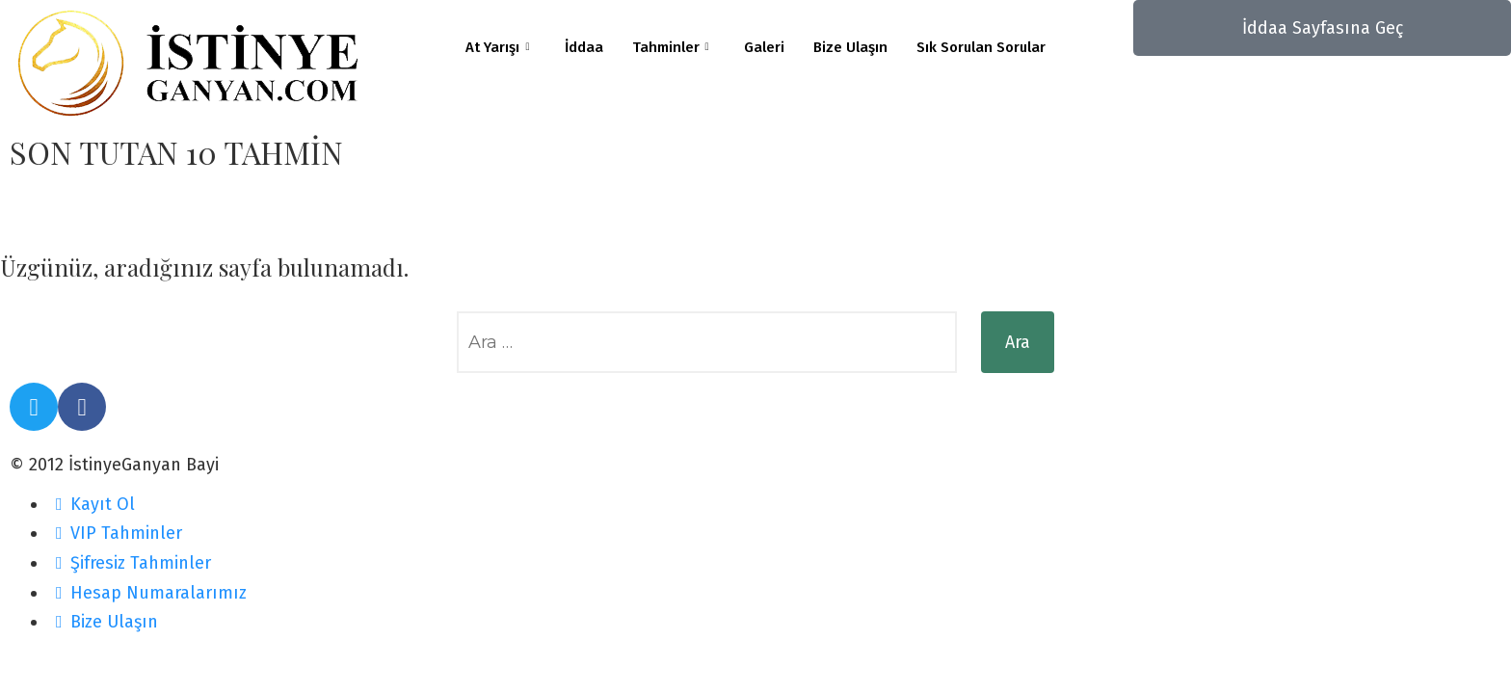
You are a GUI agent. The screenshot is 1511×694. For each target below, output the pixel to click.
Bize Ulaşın (850, 47)
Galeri (764, 47)
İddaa (584, 47)
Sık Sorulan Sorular (981, 47)
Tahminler (670, 48)
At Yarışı (497, 48)
